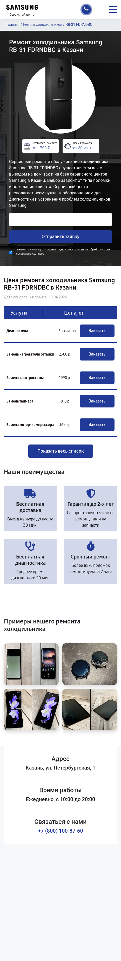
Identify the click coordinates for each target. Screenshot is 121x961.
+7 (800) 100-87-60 (60, 831)
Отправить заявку (60, 236)
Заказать (97, 330)
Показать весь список (60, 451)
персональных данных (29, 253)
